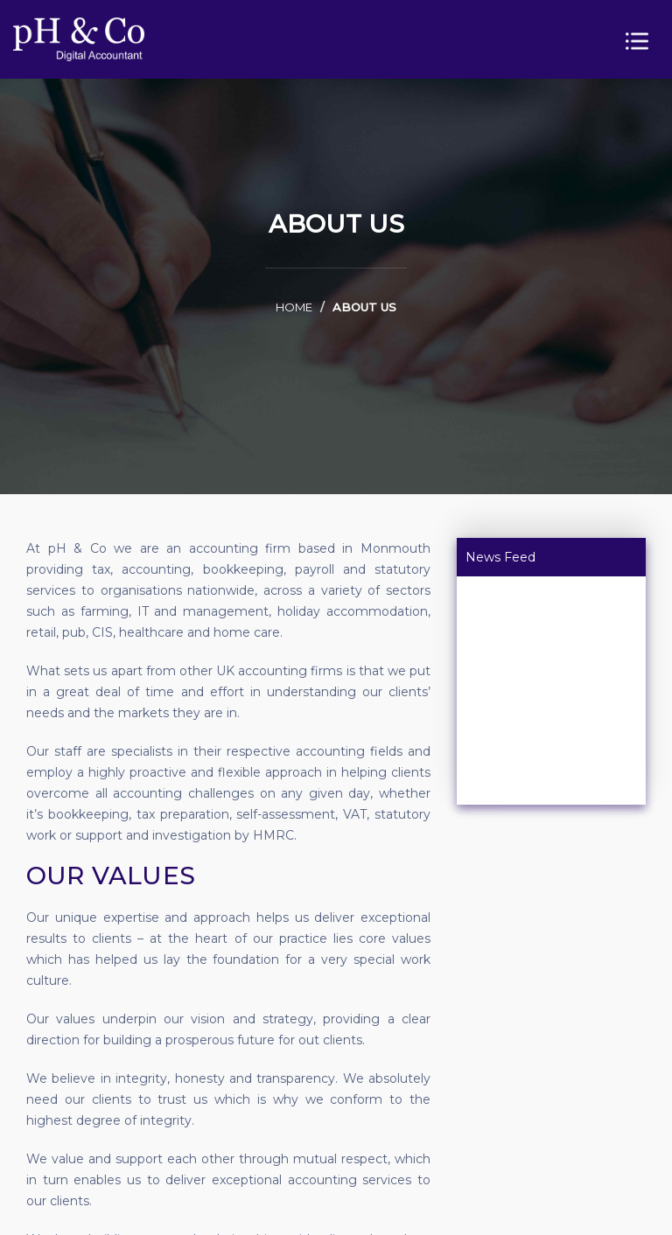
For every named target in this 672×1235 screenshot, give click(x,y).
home (294, 307)
